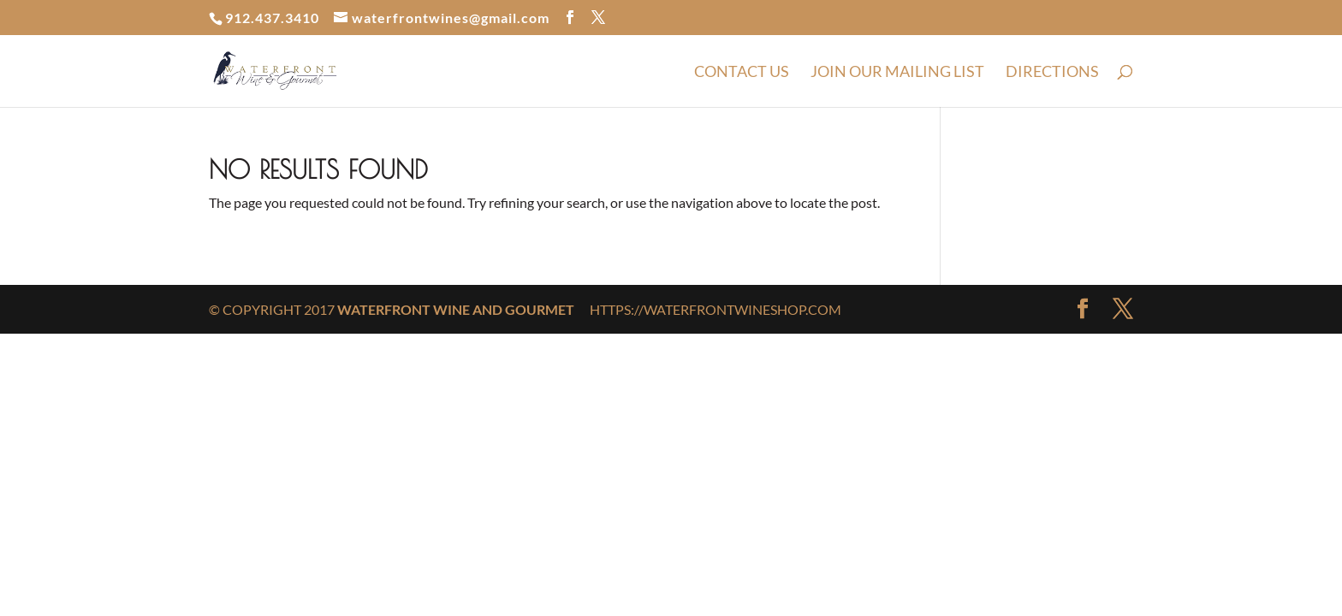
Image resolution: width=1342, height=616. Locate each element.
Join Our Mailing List (897, 72)
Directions (1052, 72)
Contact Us (741, 72)
